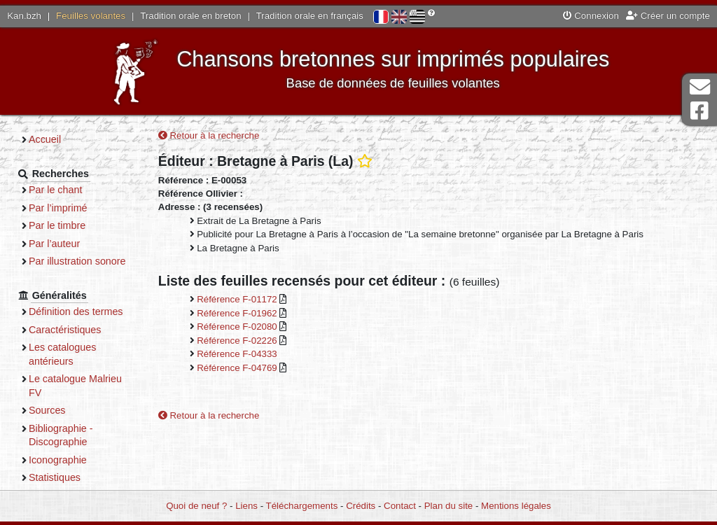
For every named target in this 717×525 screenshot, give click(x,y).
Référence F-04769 (238, 368)
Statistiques (55, 477)
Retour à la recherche (209, 135)
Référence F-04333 (237, 354)
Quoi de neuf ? (196, 505)
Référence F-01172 (238, 299)
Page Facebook (699, 111)
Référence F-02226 (238, 340)
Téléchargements (302, 505)
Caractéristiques (65, 329)
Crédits (360, 505)
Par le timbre (57, 225)
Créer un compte (668, 15)
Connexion (591, 15)
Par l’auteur (54, 243)
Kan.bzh (24, 15)
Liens (246, 505)
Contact (400, 505)
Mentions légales (516, 505)
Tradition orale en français (309, 15)
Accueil (45, 139)
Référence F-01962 (238, 313)
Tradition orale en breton (190, 15)
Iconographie (58, 459)
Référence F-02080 (238, 326)
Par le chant (55, 189)
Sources (47, 410)
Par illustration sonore (77, 261)
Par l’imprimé (58, 208)
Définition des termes (76, 311)
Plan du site (448, 505)
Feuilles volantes (90, 15)
